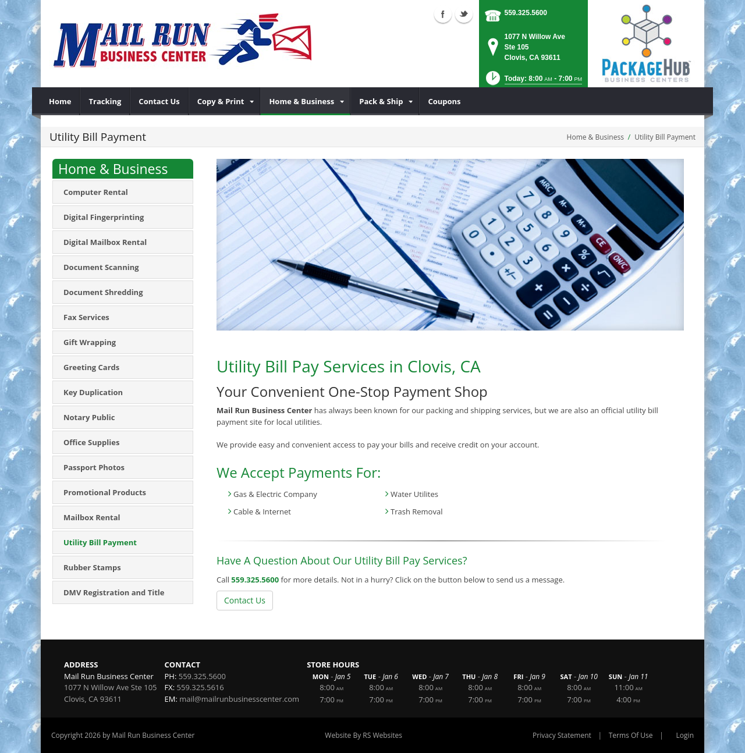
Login (685, 735)
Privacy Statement (562, 735)
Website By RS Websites (363, 735)
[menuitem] (60, 101)
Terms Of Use (631, 735)
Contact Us (244, 600)
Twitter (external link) (464, 14)
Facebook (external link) (443, 14)
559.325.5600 (526, 13)
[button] (533, 81)
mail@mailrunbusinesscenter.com (239, 699)
